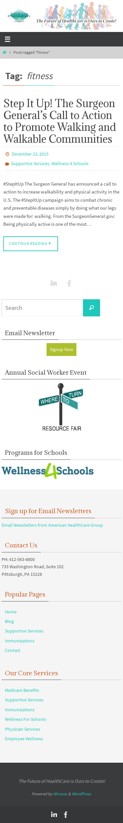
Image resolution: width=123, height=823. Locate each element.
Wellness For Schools (25, 719)
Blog (9, 621)
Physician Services (22, 729)
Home (11, 612)
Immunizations (19, 641)
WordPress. (82, 794)
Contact (12, 650)
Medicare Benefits (22, 690)
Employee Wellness (24, 739)
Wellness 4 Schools (70, 163)
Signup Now (61, 349)
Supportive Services (30, 163)
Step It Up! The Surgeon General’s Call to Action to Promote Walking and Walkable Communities (59, 121)
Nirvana (60, 794)
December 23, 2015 (30, 154)
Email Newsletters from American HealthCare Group (52, 525)
